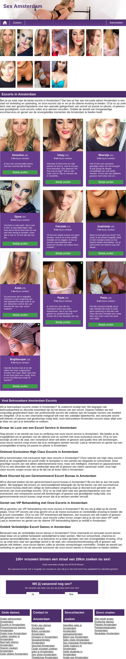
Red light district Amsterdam (9, 643)
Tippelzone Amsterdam (44, 657)
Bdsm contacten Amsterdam (40, 632)
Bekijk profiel (20, 172)
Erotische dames (104, 621)
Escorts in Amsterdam (12, 624)
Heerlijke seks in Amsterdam (72, 627)
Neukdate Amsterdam (107, 633)
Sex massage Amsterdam (78, 642)
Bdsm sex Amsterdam (75, 637)
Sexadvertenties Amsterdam (40, 641)
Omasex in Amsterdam (44, 637)
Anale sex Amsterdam (75, 657)
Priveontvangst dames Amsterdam (13, 629)
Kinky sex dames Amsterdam (41, 627)
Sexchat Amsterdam (43, 645)
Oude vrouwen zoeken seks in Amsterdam (44, 650)
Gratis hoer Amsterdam (13, 633)
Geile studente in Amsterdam (73, 653)
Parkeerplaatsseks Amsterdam (105, 629)
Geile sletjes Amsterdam (14, 654)
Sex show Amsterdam (44, 654)
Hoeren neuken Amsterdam (9, 649)
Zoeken (17, 22)
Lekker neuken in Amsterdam (10, 638)
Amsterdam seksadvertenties (73, 632)
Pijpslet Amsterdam (106, 624)
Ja (32, 594)
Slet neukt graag (104, 618)
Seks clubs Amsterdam (76, 640)
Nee (71, 594)
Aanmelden (116, 22)
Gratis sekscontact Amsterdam (10, 620)
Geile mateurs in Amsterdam (72, 647)
